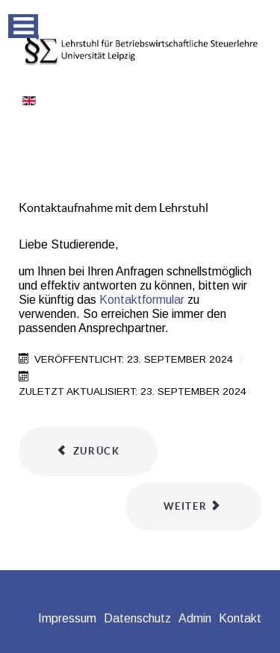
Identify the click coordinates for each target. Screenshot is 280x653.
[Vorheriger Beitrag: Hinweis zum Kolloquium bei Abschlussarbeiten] (88, 451)
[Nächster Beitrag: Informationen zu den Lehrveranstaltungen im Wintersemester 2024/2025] (193, 506)
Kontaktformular (141, 299)
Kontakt (240, 618)
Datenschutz (137, 618)
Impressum (67, 618)
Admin (194, 618)
